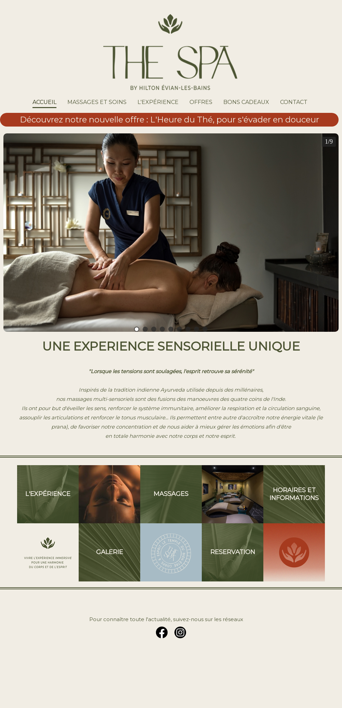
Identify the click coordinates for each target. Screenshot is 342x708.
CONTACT (293, 102)
